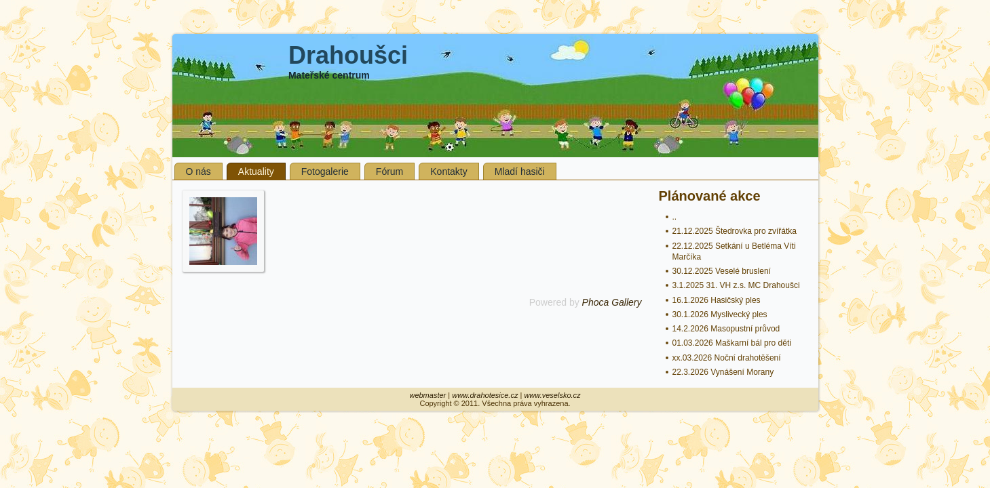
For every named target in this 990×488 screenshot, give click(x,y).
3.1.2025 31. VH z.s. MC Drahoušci (736, 285)
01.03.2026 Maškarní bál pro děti (731, 343)
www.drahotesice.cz (485, 395)
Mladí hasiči (520, 171)
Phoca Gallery (612, 302)
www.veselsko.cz (552, 395)
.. (674, 217)
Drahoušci (348, 55)
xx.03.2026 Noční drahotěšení (726, 358)
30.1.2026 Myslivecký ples (719, 314)
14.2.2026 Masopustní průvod (726, 328)
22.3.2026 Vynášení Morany (723, 372)
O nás (198, 171)
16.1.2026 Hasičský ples (716, 300)
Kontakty (448, 171)
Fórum (389, 171)
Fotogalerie (325, 171)
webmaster (427, 395)
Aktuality (256, 171)
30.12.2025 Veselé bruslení (721, 271)
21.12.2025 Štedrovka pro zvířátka (734, 231)
